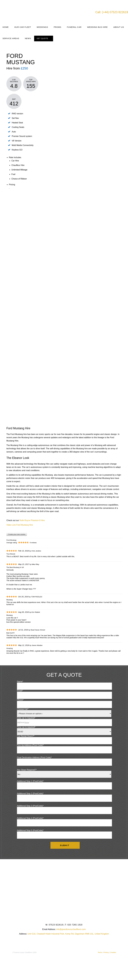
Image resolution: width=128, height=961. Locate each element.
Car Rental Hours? (25, 736)
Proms (57, 27)
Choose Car (22, 709)
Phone (20, 700)
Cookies (113, 952)
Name (20, 681)
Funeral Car (74, 27)
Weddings (42, 27)
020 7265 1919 (73, 925)
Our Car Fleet (22, 27)
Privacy (106, 952)
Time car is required (26, 727)
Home (6, 27)
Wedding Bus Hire (97, 27)
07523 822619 (54, 925)
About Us (118, 27)
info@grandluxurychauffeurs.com (71, 929)
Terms (100, 952)
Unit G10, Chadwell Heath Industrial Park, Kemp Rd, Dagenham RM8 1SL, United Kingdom (68, 934)
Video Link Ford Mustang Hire (19, 525)
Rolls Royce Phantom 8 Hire (32, 520)
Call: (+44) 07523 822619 (111, 12)
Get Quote (42, 38)
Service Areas (11, 38)
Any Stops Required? (27, 770)
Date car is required (26, 718)
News (28, 38)
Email (20, 691)
